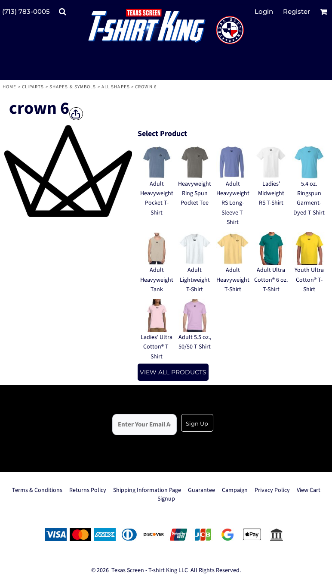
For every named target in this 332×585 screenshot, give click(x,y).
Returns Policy (87, 490)
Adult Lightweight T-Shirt (195, 280)
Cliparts (33, 87)
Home (9, 87)
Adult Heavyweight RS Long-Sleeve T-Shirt (232, 203)
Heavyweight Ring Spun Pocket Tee (194, 194)
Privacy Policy (272, 490)
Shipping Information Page (147, 490)
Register (296, 11)
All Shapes (115, 87)
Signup (166, 499)
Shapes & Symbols (72, 87)
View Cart (308, 490)
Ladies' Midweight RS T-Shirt (271, 194)
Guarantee (201, 490)
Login (264, 11)
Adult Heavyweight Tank (156, 280)
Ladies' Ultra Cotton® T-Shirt (156, 347)
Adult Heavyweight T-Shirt (232, 280)
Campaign (235, 490)
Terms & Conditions (37, 490)
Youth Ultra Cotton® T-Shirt (309, 280)
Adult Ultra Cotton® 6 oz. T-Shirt (271, 280)
